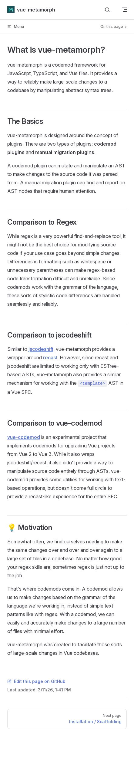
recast (50, 357)
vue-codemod (23, 437)
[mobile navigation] (124, 9)
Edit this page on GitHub (36, 681)
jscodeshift (40, 349)
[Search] (107, 10)
